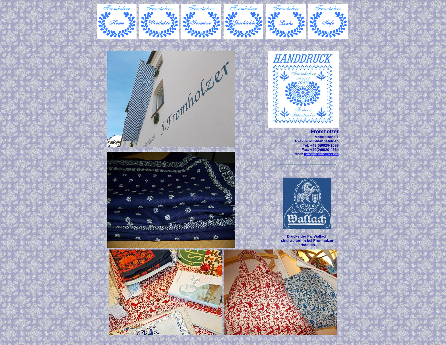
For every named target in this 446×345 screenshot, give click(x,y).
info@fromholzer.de (321, 154)
